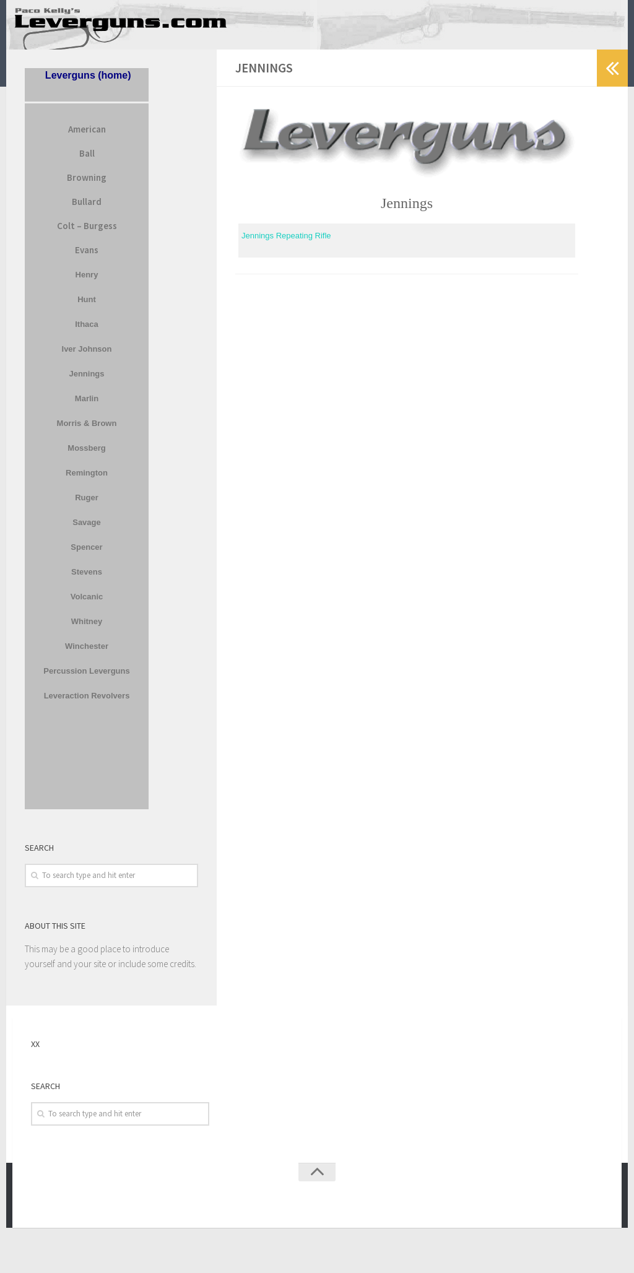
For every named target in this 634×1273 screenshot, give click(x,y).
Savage (86, 530)
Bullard (87, 209)
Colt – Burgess (87, 234)
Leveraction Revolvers (87, 703)
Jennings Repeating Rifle (286, 244)
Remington (87, 480)
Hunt (86, 307)
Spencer (86, 555)
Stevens (86, 579)
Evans (86, 258)
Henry (87, 282)
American (87, 137)
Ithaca (86, 332)
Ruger (86, 505)
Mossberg (86, 456)
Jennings (86, 381)
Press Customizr (189, 1209)
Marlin (86, 406)
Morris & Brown (87, 431)
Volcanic (87, 604)
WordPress (97, 1209)
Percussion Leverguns (86, 679)
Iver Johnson (87, 357)
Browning (86, 185)
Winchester (86, 654)
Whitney (87, 629)
